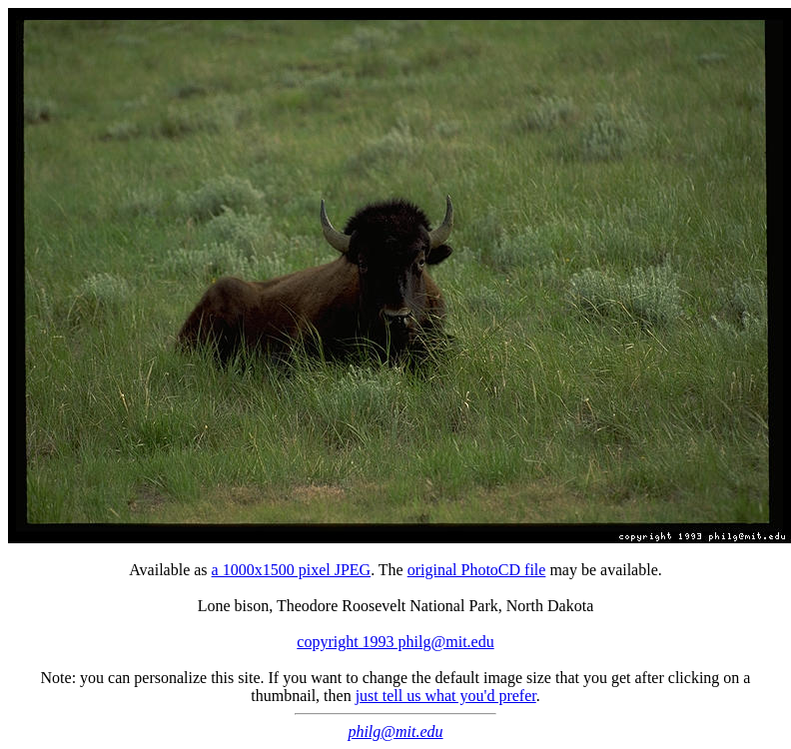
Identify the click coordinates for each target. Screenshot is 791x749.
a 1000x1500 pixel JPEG (292, 569)
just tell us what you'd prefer (446, 695)
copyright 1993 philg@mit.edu (395, 641)
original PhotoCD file (476, 569)
